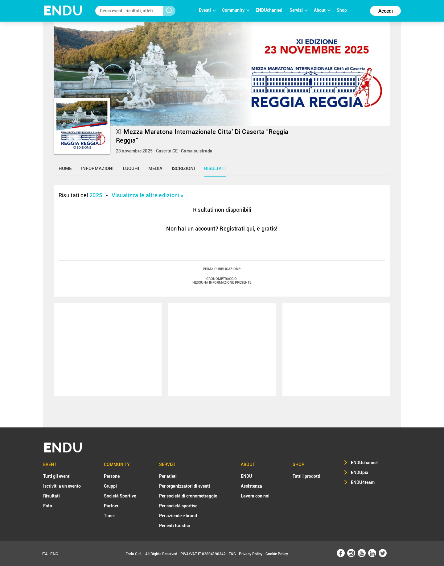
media (155, 168)
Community (235, 10)
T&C (232, 553)
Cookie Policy (276, 553)
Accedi (385, 10)
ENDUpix (359, 472)
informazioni (97, 168)
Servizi (299, 10)
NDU (63, 11)
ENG (54, 553)
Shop (342, 10)
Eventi (207, 10)
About (322, 10)
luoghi (131, 168)
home (65, 168)
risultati (215, 168)
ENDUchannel (269, 10)
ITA (44, 553)
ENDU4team (363, 482)
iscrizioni (183, 168)
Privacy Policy (250, 553)
